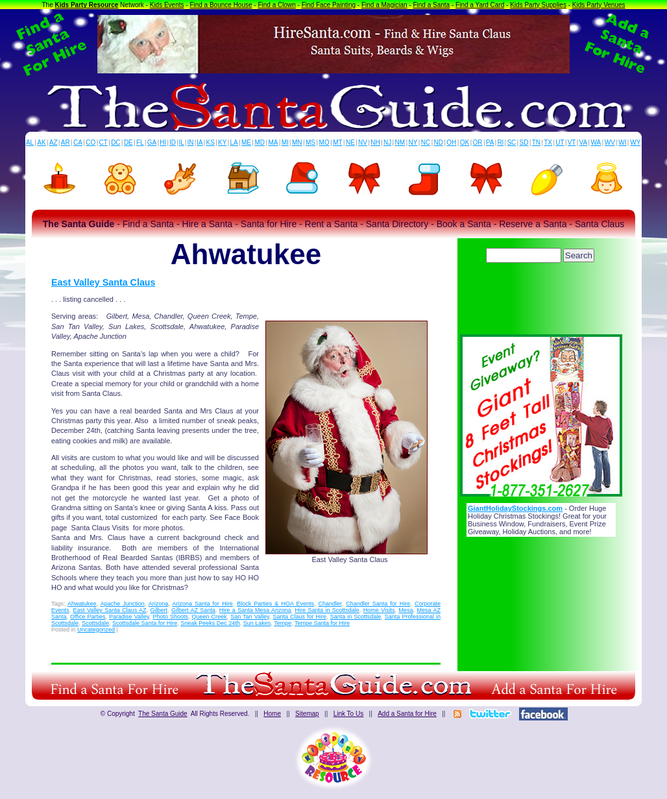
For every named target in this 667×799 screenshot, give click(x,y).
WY (635, 142)
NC (425, 142)
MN (297, 142)
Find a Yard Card (479, 4)
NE (350, 142)
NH (375, 142)
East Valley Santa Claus (103, 282)
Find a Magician (384, 4)
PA (490, 142)
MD (260, 142)
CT (103, 142)
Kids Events (167, 4)
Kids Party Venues (598, 4)
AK (41, 142)
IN (190, 142)
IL (181, 142)
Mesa (406, 610)
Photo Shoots (170, 616)
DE (128, 142)
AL (30, 142)
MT (337, 142)
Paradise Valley (129, 616)
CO (90, 142)
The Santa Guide (163, 713)
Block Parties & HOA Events (275, 603)
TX (548, 142)
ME (246, 142)
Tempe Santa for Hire (322, 623)
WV (610, 142)
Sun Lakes (257, 623)
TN (536, 142)
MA (273, 142)
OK (464, 142)
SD (524, 142)
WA (596, 142)
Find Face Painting (329, 4)
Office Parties (87, 616)
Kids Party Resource (87, 4)
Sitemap (307, 713)
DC (115, 142)
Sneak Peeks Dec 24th (210, 623)
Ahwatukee (82, 603)
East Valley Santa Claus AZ (109, 610)
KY (222, 142)
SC (511, 142)
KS (210, 142)
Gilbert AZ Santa (193, 610)
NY (412, 142)
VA (583, 142)
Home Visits (379, 610)
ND (438, 142)
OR (478, 142)
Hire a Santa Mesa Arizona (255, 610)
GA (151, 142)
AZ (53, 142)
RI (500, 142)
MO (324, 142)
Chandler (330, 603)
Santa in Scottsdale (356, 616)
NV (362, 142)
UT (559, 142)
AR (65, 142)
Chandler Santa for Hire (378, 603)
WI (622, 142)
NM (400, 142)
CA (77, 142)
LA (234, 142)
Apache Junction (123, 603)
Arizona (159, 603)
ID (172, 142)
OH (451, 142)
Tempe (282, 623)
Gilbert (159, 610)
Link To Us (349, 713)
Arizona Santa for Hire (202, 603)
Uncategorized (96, 629)
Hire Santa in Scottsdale (327, 610)
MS (310, 142)
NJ (387, 142)
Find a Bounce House (220, 4)
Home (272, 713)
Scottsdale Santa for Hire (144, 623)
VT (572, 142)
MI (285, 142)
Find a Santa (431, 4)
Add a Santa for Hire (407, 713)
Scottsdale (95, 623)
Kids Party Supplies (538, 4)
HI (163, 142)
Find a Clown (276, 4)
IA (199, 142)
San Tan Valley (249, 616)
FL (140, 142)
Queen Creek (209, 616)
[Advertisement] (541, 301)
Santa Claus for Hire (299, 616)
